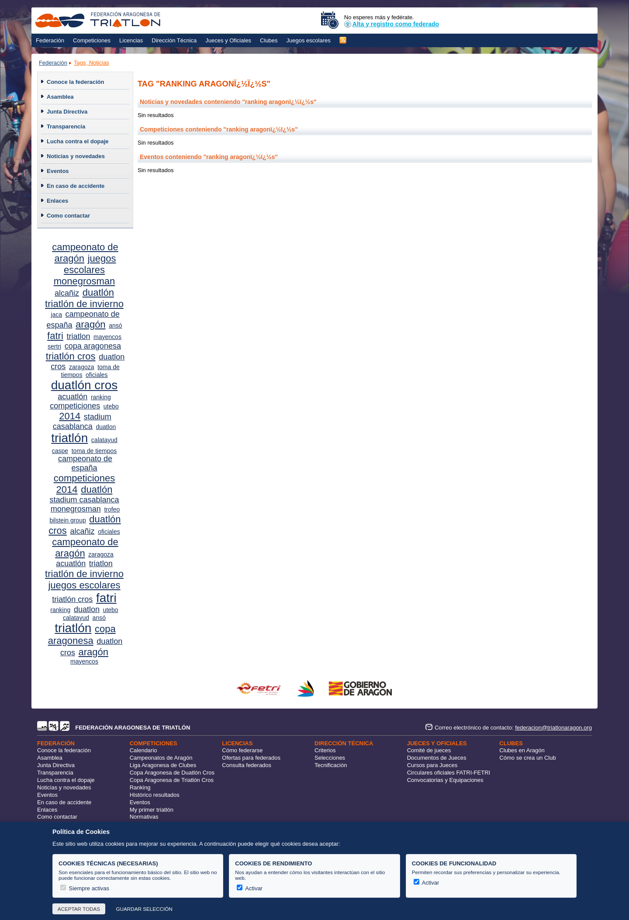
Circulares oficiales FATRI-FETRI (448, 772)
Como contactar (68, 215)
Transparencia (66, 126)
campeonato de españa (85, 463)
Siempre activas (84, 888)
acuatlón (72, 396)
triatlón (69, 438)
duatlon (106, 426)
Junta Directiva (67, 111)
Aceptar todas (79, 909)
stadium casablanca (84, 499)
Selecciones (329, 757)
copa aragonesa (93, 346)
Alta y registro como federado (391, 24)
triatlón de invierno (84, 303)
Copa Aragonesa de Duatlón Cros (172, 772)
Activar (250, 888)
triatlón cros (71, 356)
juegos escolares (90, 264)
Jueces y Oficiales (228, 40)
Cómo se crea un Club (527, 757)
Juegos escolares (309, 40)
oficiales (97, 374)
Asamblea (60, 96)
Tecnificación (330, 765)
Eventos (58, 171)
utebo (111, 406)
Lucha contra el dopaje (78, 141)
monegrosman (84, 281)
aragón (91, 324)
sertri (54, 346)
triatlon (78, 336)
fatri (55, 335)
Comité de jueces (429, 750)
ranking (101, 397)
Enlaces (57, 200)
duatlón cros (84, 385)
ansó (115, 325)
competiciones (75, 405)
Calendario (143, 750)
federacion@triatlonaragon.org (553, 727)
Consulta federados (246, 765)
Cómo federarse (242, 750)
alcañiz (67, 293)
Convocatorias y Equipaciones (445, 780)
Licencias (131, 40)
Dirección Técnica (174, 40)
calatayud (104, 439)
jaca (56, 314)
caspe (60, 450)
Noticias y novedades (76, 156)
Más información (212, 909)
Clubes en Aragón (521, 750)
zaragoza (81, 366)
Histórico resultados (155, 795)
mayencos (107, 336)
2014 (69, 416)
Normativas (144, 816)
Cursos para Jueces (432, 765)
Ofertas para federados (251, 757)
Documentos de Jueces (437, 757)
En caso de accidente (75, 186)
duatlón (98, 292)
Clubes (268, 40)
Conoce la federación (75, 82)
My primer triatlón (151, 809)
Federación (50, 40)
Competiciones (92, 40)
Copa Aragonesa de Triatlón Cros (172, 780)
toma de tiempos (94, 450)
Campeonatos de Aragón (161, 757)
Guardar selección (144, 909)
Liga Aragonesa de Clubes (163, 765)
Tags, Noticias (91, 62)
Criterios (324, 750)
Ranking (140, 787)
